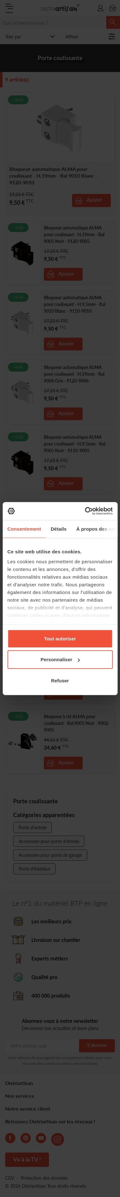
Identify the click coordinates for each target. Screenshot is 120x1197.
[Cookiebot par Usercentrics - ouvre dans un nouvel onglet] (85, 511)
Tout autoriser (60, 638)
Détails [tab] (59, 528)
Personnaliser (60, 659)
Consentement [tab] (24, 528)
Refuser (60, 680)
